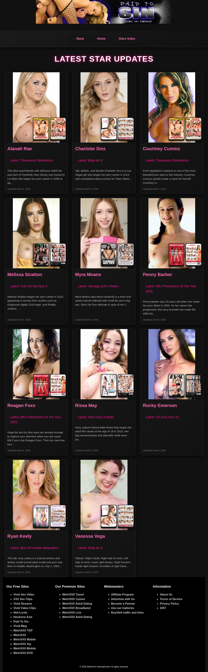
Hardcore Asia (22, 616)
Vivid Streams (22, 603)
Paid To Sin (20, 621)
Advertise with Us (123, 599)
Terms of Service (171, 599)
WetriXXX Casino (73, 599)
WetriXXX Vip (22, 644)
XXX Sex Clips (23, 599)
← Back (78, 38)
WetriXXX (19, 635)
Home (101, 38)
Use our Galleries (122, 608)
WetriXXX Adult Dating (77, 603)
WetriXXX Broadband (76, 608)
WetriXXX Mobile (24, 639)
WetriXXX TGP (23, 630)
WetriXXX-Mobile (24, 648)
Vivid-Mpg (20, 625)
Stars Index (127, 38)
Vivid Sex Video (23, 594)
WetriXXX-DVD (23, 652)
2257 (163, 608)
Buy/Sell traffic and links (127, 612)
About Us (166, 594)
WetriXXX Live (71, 612)
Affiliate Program (122, 594)
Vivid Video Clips (24, 608)
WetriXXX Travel (73, 594)
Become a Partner (123, 603)
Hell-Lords (20, 612)
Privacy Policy (169, 603)
